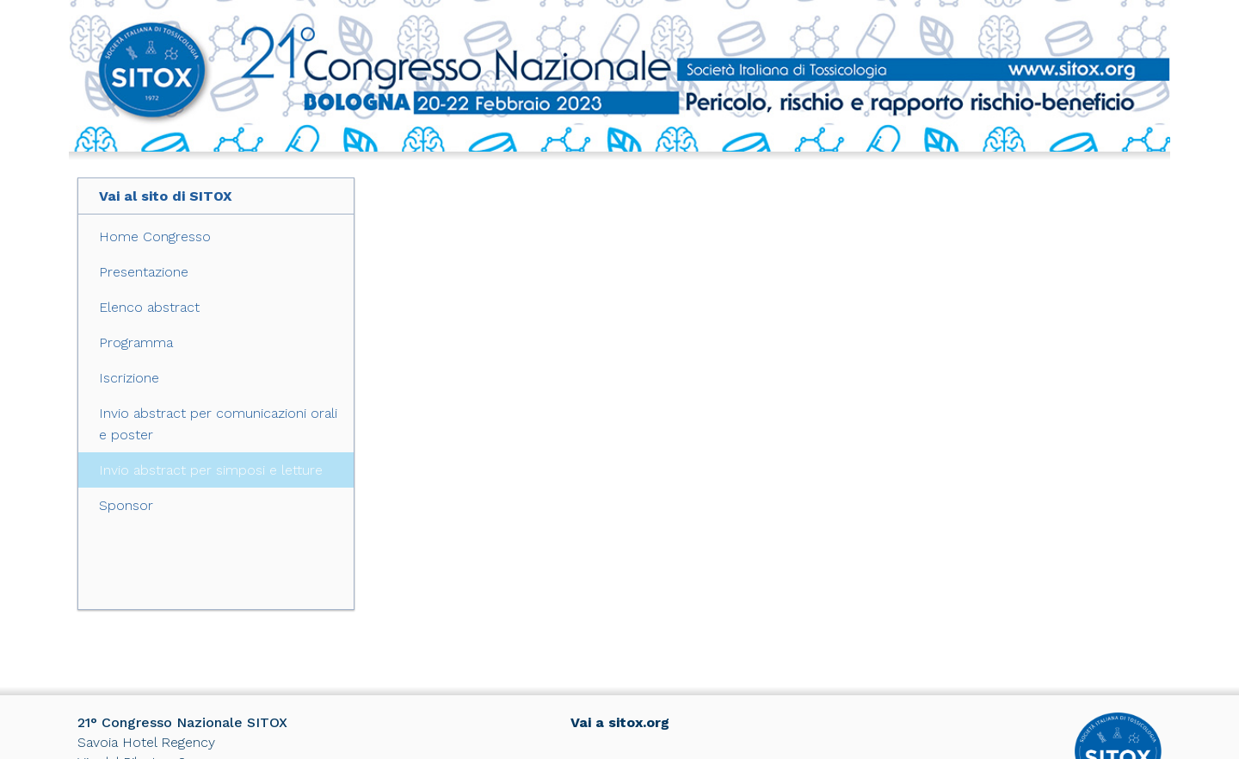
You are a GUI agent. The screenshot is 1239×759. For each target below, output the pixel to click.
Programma (136, 342)
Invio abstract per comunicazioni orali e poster (218, 424)
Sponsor (126, 505)
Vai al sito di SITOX (165, 196)
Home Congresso (155, 236)
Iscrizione (129, 378)
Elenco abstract (149, 307)
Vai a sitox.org (619, 722)
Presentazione (143, 272)
